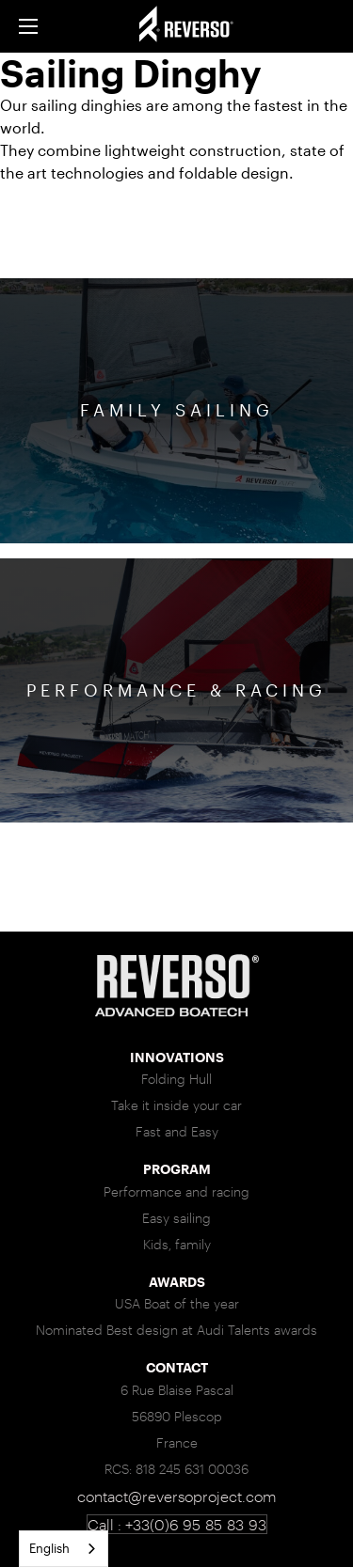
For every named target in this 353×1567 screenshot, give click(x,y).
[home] (204, 26)
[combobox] (63, 1548)
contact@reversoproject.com (176, 1496)
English (49, 1548)
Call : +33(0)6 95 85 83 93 (177, 1524)
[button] (28, 26)
